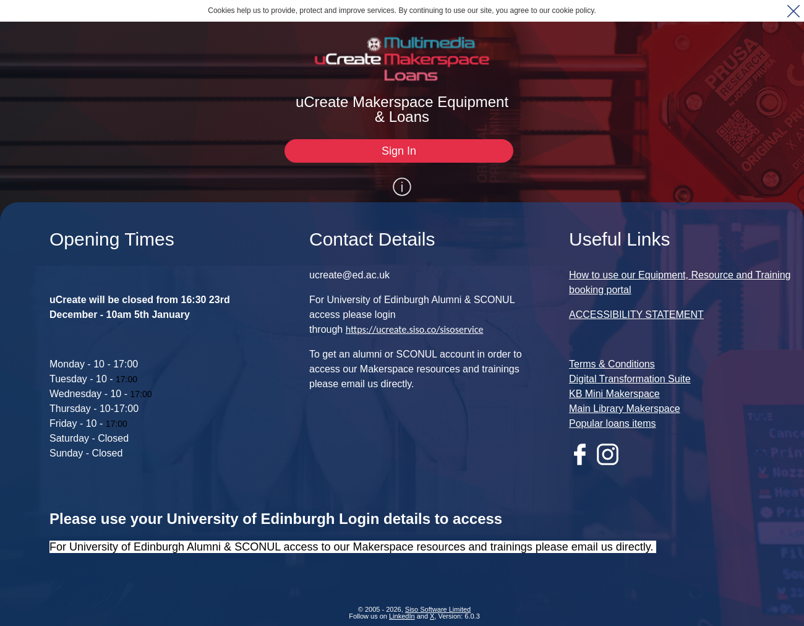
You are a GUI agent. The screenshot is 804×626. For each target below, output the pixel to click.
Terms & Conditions (612, 364)
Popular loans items (612, 423)
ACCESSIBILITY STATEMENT (636, 314)
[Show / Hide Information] (402, 186)
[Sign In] (398, 151)
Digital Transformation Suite (630, 379)
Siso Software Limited (438, 609)
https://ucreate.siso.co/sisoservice (415, 329)
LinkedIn (402, 616)
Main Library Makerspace (624, 408)
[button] (793, 11)
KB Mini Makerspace (614, 393)
